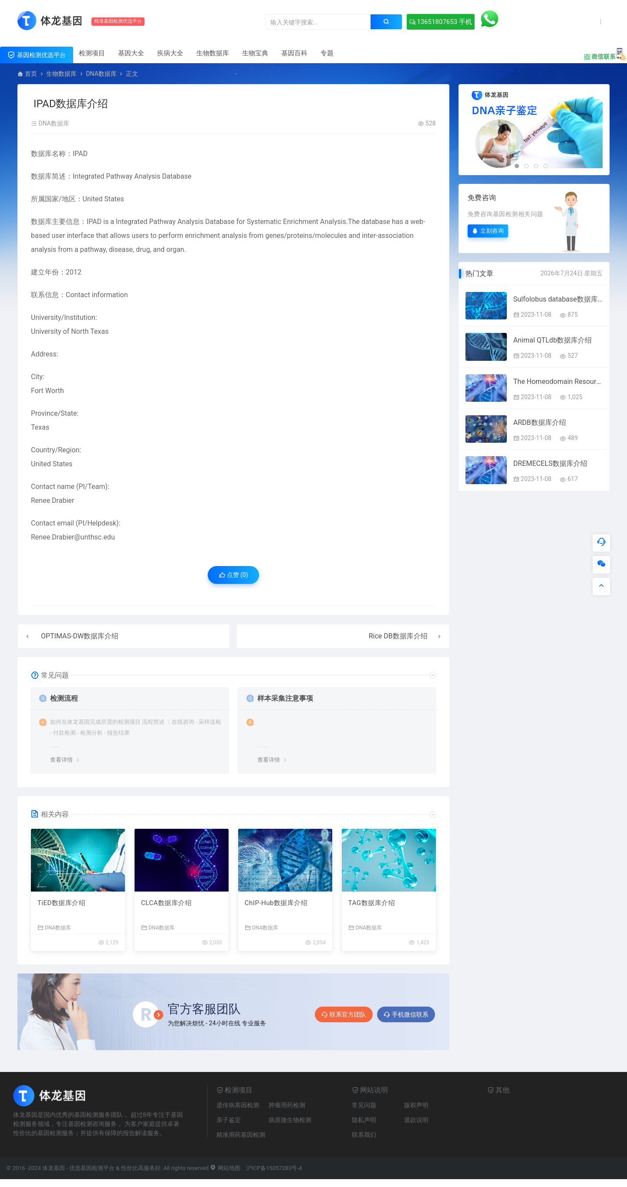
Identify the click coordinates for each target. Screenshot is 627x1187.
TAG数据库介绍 (371, 903)
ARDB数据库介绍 (539, 422)
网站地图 (225, 1168)
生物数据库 (212, 53)
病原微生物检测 (290, 1119)
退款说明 (416, 1119)
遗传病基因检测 (237, 1105)
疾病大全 (170, 53)
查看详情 (61, 759)
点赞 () (233, 574)
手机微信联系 (406, 1014)
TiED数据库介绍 (61, 903)
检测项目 (92, 53)
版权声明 (416, 1105)
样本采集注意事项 (285, 698)
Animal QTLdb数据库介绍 (552, 340)
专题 (327, 53)
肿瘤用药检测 (287, 1105)
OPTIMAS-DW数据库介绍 (79, 636)
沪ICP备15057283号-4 (274, 1168)
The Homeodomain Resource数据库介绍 (558, 381)
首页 (31, 73)
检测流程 (64, 698)
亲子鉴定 (228, 1119)
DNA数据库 (101, 73)
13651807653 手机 (440, 22)
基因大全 (131, 53)
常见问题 (364, 1105)
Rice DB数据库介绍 (398, 636)
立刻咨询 (488, 230)
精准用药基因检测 (240, 1134)
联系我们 (364, 1134)
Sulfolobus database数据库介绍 (558, 299)
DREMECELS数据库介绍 (550, 463)
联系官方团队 (343, 1014)
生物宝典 (255, 53)
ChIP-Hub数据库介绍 (276, 903)
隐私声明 (364, 1119)
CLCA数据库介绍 (166, 903)
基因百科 (294, 53)
